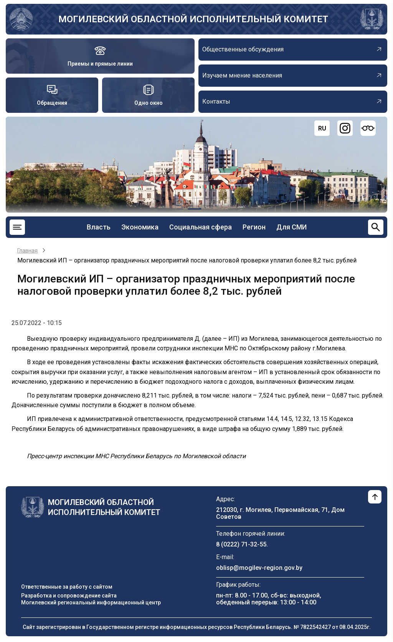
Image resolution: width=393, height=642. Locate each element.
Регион (254, 227)
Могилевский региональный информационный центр (91, 602)
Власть (99, 227)
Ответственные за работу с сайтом (66, 587)
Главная (27, 251)
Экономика (140, 227)
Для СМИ (291, 227)
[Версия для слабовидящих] (368, 128)
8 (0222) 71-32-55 (241, 544)
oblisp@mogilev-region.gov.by (259, 567)
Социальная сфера (200, 227)
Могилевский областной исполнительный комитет (193, 19)
